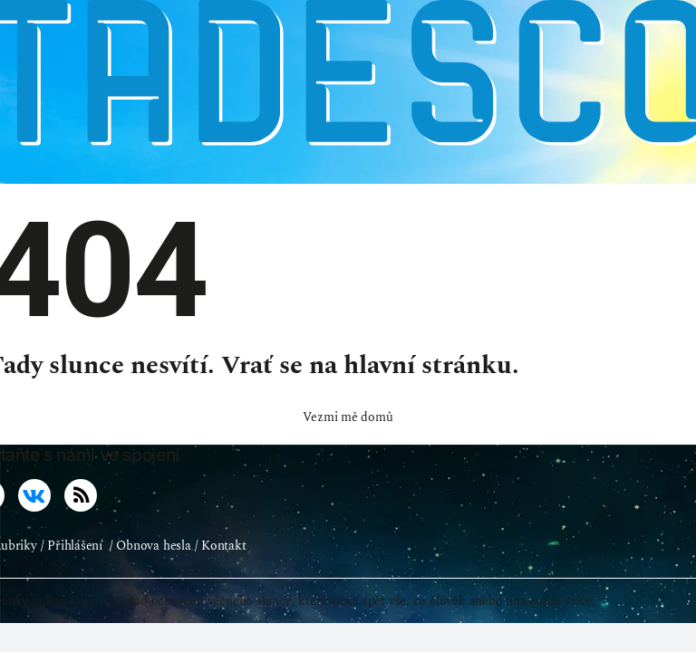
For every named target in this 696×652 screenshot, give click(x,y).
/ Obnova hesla (150, 545)
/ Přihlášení (71, 545)
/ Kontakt (220, 545)
